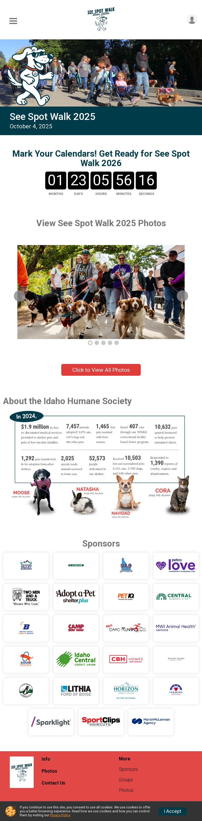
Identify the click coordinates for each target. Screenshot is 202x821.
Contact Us (53, 783)
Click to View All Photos (101, 370)
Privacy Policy (60, 815)
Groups (126, 779)
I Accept (172, 811)
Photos (49, 771)
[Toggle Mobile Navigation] (13, 21)
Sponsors (128, 769)
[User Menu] (192, 19)
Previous (24, 296)
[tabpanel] (101, 292)
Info (46, 759)
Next (186, 296)
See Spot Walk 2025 (52, 116)
